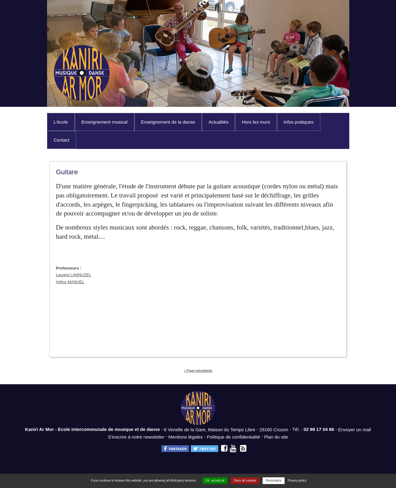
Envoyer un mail (354, 429)
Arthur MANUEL (70, 282)
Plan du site (276, 436)
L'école (61, 122)
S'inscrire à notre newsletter (136, 436)
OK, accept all (214, 480)
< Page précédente (198, 370)
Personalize (274, 480)
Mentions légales (186, 436)
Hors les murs (256, 122)
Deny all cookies (245, 480)
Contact (62, 140)
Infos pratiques (299, 122)
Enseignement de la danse (168, 122)
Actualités (218, 122)
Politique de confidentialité (233, 436)
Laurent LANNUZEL (73, 275)
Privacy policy (297, 480)
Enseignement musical (105, 122)
